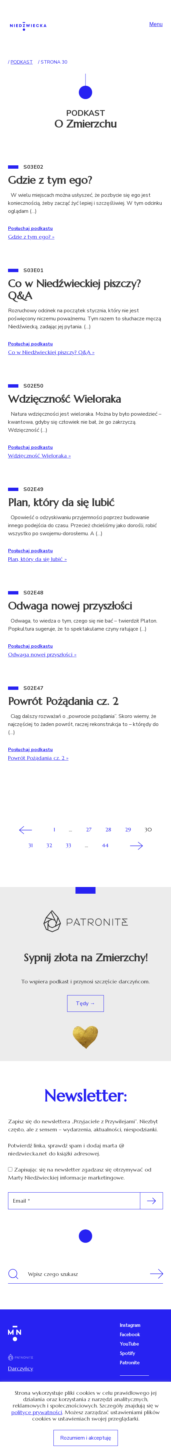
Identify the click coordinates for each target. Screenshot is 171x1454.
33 (68, 845)
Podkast (22, 62)
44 (105, 845)
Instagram (130, 1325)
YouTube (129, 1344)
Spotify (127, 1353)
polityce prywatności (36, 1412)
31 (30, 845)
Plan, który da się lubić (61, 502)
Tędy (83, 1003)
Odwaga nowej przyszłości (70, 606)
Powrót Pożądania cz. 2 (63, 701)
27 (89, 829)
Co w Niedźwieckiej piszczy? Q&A (74, 289)
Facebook (130, 1334)
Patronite (130, 1363)
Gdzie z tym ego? (50, 180)
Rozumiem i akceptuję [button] (85, 1438)
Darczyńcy (20, 1368)
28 (108, 829)
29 (128, 829)
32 (49, 845)
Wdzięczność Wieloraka (64, 399)
